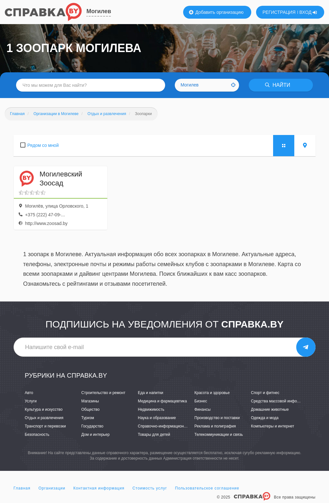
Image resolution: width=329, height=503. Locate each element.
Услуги (31, 401)
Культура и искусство (44, 409)
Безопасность (37, 434)
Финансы (202, 409)
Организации (52, 488)
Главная (22, 488)
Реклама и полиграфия (215, 426)
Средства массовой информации (280, 401)
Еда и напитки (150, 393)
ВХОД (308, 12)
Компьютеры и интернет (272, 426)
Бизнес (200, 401)
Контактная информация (98, 488)
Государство (92, 426)
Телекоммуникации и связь (218, 434)
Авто (29, 393)
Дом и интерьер (95, 434)
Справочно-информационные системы (172, 426)
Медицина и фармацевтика (162, 401)
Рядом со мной (43, 145)
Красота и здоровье (212, 393)
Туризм (87, 418)
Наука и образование (157, 418)
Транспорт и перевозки (45, 426)
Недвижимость (151, 409)
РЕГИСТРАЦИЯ (279, 12)
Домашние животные (270, 409)
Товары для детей (154, 434)
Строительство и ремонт (103, 393)
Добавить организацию (216, 12)
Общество (90, 409)
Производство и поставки (217, 418)
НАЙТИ (277, 85)
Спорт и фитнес (265, 393)
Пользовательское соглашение (207, 488)
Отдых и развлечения (44, 418)
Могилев (98, 11)
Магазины (90, 401)
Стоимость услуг (149, 488)
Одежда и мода (265, 418)
